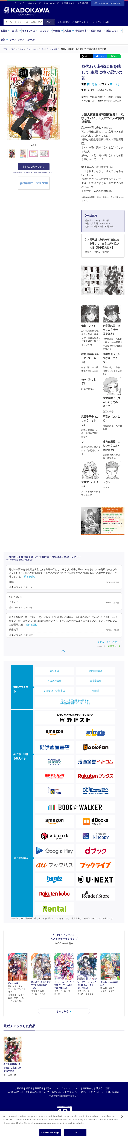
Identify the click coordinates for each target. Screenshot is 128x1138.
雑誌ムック (114, 30)
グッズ (21, 39)
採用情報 (39, 1082)
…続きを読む (29, 576)
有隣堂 (95, 690)
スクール (30, 39)
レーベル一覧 (52, 3)
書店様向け (88, 1082)
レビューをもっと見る (108, 642)
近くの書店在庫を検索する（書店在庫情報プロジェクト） (75, 701)
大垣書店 (54, 670)
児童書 (69, 30)
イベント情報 (101, 22)
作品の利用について (39, 1086)
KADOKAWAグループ (17, 1086)
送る (115, 56)
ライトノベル (30, 30)
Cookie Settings (50, 1133)
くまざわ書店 (54, 680)
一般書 (58, 30)
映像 (4, 39)
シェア (101, 56)
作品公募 (84, 3)
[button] (62, 153)
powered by (109, 646)
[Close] (122, 1117)
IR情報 (29, 1082)
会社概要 (19, 1082)
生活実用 (98, 30)
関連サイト (69, 3)
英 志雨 (92, 84)
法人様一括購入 (103, 1082)
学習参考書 (82, 30)
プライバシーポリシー (77, 1086)
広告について (52, 1082)
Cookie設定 (113, 1086)
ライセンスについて (70, 1082)
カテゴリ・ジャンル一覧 (29, 3)
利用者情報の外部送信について (64, 1089)
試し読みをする (33, 166)
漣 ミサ (115, 84)
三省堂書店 (95, 680)
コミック (46, 30)
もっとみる (62, 1005)
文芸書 (5, 30)
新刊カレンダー (81, 22)
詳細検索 (63, 22)
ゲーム (13, 39)
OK (75, 1133)
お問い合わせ (58, 1086)
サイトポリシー (98, 1086)
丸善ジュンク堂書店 (54, 690)
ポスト (88, 56)
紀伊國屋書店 (96, 670)
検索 (48, 21)
